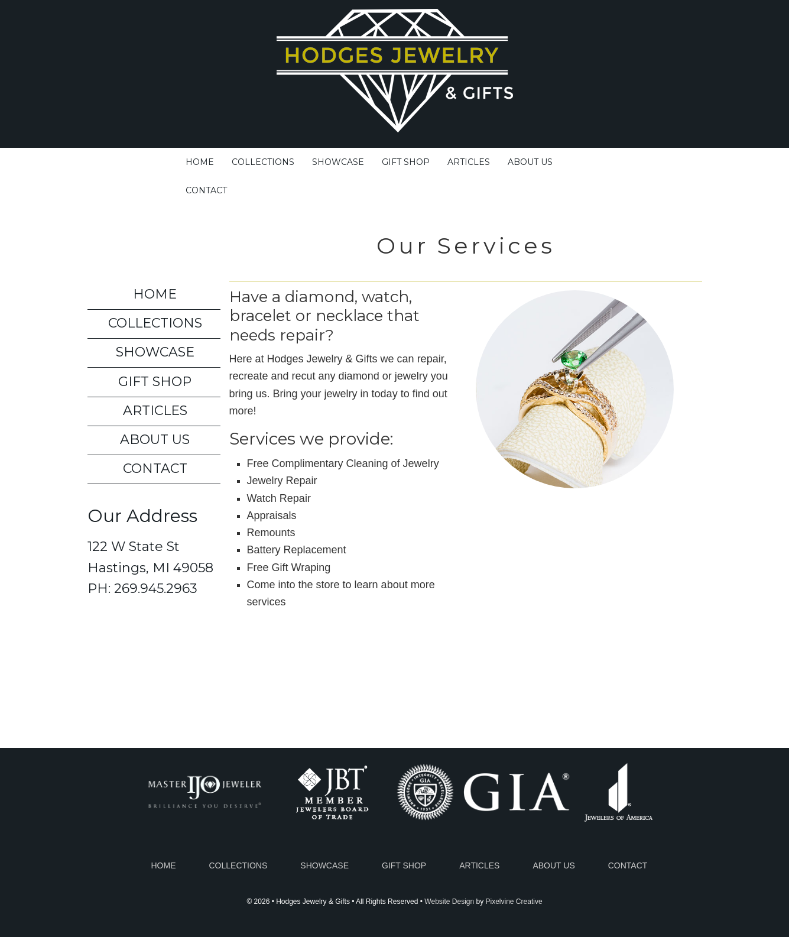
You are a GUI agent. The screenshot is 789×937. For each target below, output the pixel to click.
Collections (155, 323)
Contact (155, 468)
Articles (155, 411)
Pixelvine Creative (514, 901)
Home (155, 294)
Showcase (155, 352)
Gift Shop (154, 382)
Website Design (449, 901)
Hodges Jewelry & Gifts (395, 78)
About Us (155, 440)
